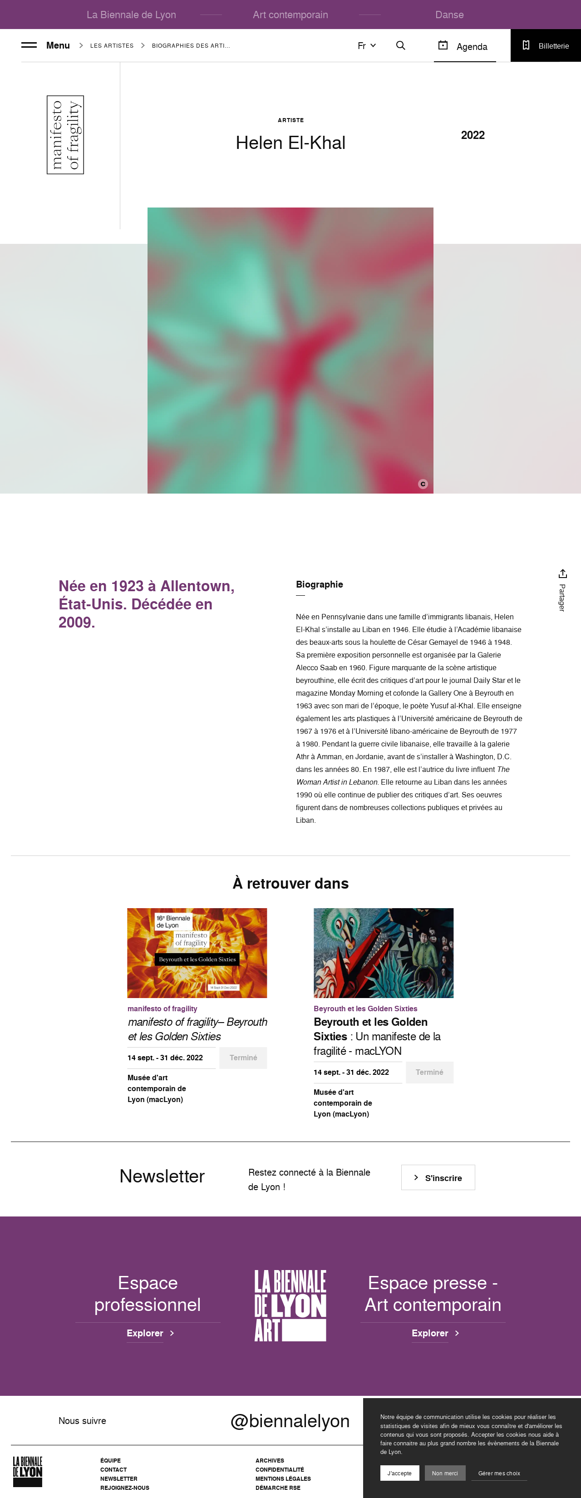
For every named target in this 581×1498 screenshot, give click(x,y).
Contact (113, 1469)
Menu (45, 45)
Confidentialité (280, 1469)
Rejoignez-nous (124, 1488)
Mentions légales (283, 1479)
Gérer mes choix (499, 1473)
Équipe (110, 1460)
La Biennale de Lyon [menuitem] (131, 14)
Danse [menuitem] (449, 14)
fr (368, 45)
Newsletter (119, 1479)
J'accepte (400, 1473)
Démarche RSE (278, 1488)
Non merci (445, 1473)
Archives (270, 1460)
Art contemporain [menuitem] (290, 14)
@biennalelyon (290, 1420)
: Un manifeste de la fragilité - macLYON (377, 1036)
